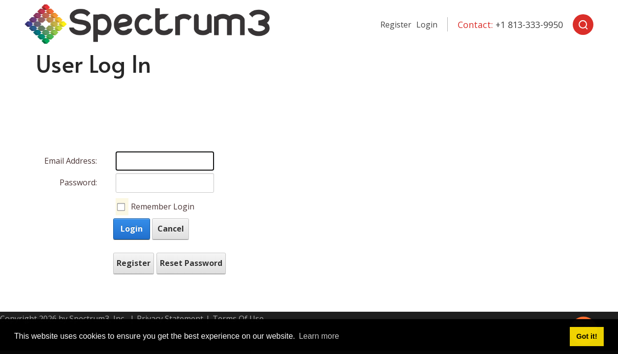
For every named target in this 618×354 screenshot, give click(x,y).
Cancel (170, 228)
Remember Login (162, 206)
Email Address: (70, 160)
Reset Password (191, 263)
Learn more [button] (319, 336)
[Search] (583, 24)
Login (426, 24)
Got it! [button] (586, 336)
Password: (78, 182)
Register (395, 24)
